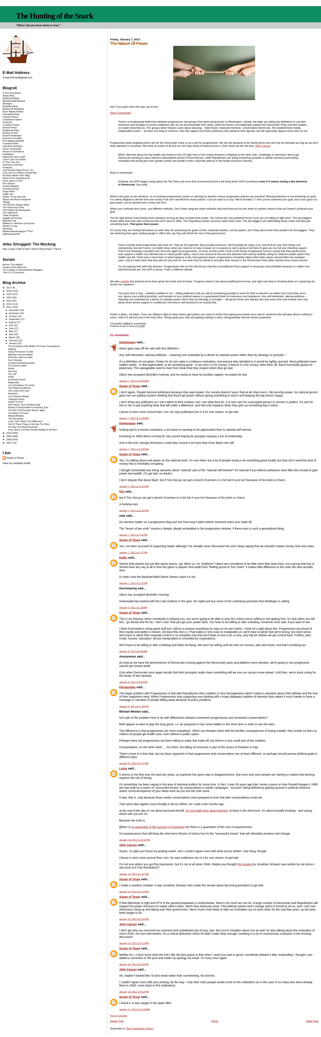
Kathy (123, 557)
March (12, 337)
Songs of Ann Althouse (15, 267)
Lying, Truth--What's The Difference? (25, 421)
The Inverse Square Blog (16, 204)
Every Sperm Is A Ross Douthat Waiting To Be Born (32, 430)
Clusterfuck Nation (12, 119)
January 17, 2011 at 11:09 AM (134, 1009)
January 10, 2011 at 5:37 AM (133, 763)
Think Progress (11, 215)
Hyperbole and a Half (14, 156)
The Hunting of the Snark (54, 15)
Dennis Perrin (10, 127)
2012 (9, 304)
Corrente (7, 122)
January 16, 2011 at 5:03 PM (134, 964)
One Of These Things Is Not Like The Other (29, 424)
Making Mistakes (16, 416)
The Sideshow (10, 212)
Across (13, 264)
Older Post (312, 1021)
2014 (9, 297)
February (13, 340)
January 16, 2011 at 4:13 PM (134, 943)
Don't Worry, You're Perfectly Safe (24, 405)
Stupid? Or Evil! (15, 402)
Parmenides (127, 687)
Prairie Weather (11, 186)
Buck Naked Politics (13, 111)
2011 (9, 307)
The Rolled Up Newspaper (17, 210)
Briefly (11, 368)
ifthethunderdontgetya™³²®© (18, 231)
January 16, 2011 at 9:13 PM (134, 992)
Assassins (13, 393)
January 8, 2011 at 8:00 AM (133, 651)
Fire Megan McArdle (13, 140)
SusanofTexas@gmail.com (17, 77)
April (11, 334)
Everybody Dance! (17, 379)
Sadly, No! (8, 194)
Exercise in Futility (12, 138)
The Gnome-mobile (17, 366)
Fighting (12, 349)
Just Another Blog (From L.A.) (18, 170)
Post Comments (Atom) (140, 1028)
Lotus (123, 768)
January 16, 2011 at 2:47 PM (134, 874)
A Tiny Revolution (12, 93)
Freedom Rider (10, 143)
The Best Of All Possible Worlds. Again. (27, 410)
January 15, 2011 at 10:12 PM (134, 840)
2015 (9, 294)
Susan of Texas (129, 386)
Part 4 (28, 249)
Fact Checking (15, 360)
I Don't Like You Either (14, 159)
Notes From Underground (16, 178)
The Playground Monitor (19, 388)
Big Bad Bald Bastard (14, 100)
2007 (9, 442)
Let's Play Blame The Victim (21, 385)
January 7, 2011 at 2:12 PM (133, 583)
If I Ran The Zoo (11, 162)
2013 (9, 300)
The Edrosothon (16, 419)
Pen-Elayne (9, 183)
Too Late (12, 374)
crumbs (124, 281)
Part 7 (50, 249)
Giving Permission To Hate (20, 352)
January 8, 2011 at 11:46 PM (134, 706)
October (13, 316)
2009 (9, 436)
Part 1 (6, 249)
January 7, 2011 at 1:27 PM (133, 552)
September (14, 319)
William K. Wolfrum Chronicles (19, 223)
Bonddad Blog (10, 106)
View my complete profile (17, 463)
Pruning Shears (11, 188)
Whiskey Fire (9, 220)
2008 (9, 439)
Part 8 (57, 249)
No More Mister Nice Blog (16, 175)
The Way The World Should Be (23, 427)
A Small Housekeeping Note (21, 363)
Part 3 (20, 249)
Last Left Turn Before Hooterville (20, 172)
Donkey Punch (10, 132)
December (14, 310)
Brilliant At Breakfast (13, 108)
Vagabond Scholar (12, 218)
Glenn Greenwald (120, 112)
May (11, 331)
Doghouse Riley (11, 130)
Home (214, 1021)
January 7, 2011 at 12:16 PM (134, 486)
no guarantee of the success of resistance (158, 827)
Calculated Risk (11, 114)
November (14, 313)
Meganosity (13, 382)
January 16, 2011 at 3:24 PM (134, 891)
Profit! (11, 377)
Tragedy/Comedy (16, 399)
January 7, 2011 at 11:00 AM (133, 418)
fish (121, 491)
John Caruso (262, 145)
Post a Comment (118, 1015)
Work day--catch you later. (20, 357)
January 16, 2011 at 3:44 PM (134, 919)
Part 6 (43, 249)
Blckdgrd (7, 103)
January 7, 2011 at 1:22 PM (133, 535)
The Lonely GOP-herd (18, 391)
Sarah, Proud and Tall (14, 196)
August (12, 322)
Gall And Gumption (13, 146)
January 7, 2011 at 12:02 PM (134, 449)
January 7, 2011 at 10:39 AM (133, 381)
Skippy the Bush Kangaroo (17, 199)
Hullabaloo (8, 154)
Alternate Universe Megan (20, 355)
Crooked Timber (11, 124)
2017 (9, 287)
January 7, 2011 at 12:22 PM (134, 510)
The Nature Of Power (18, 413)
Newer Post (116, 1021)
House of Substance (13, 151)
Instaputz (7, 167)
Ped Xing (12, 371)
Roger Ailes (9, 191)
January (13, 343)
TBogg (6, 202)
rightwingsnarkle (11, 234)
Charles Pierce (10, 116)
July (11, 325)
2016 (9, 290)
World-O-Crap (10, 226)
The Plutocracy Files (13, 207)
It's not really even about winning (207, 810)
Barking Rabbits (11, 98)
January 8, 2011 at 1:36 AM (133, 607)
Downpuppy (127, 342)
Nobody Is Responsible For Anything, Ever (28, 407)
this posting (244, 864)
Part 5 (35, 249)
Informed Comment (13, 164)
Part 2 (13, 249)
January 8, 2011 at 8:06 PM (133, 682)
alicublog (7, 228)
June (11, 328)
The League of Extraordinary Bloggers (23, 269)
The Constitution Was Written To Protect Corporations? (34, 346)
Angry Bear (9, 95)
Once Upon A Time (13, 180)
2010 (9, 433)
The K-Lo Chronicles (13, 272)
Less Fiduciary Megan (18, 396)
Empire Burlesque (12, 135)
